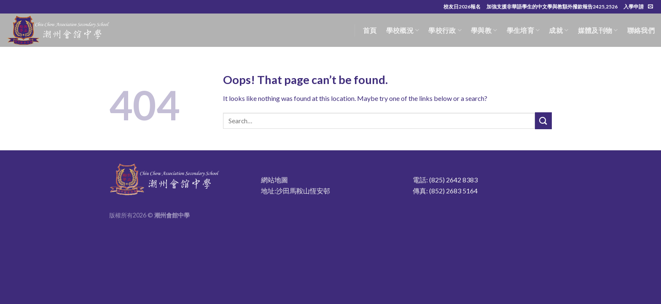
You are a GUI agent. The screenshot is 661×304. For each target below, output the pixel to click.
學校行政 (445, 30)
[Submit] (543, 120)
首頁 (370, 30)
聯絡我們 (641, 30)
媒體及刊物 (598, 30)
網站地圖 (274, 180)
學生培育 (523, 30)
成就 (558, 30)
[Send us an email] (650, 7)
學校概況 (402, 30)
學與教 (484, 30)
